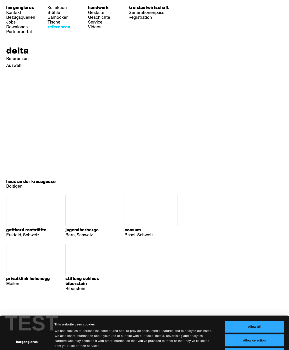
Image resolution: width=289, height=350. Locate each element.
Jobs (11, 22)
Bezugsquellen (20, 17)
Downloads (17, 27)
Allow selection (254, 309)
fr (192, 7)
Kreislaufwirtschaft (149, 7)
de (184, 7)
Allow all (254, 295)
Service (95, 22)
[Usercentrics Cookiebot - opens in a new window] (27, 342)
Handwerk (98, 7)
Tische (54, 22)
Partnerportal (19, 32)
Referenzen (59, 27)
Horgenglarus (20, 7)
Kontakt (13, 12)
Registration (140, 17)
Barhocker (58, 17)
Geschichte (99, 17)
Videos (94, 27)
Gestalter (97, 12)
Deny (254, 322)
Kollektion (57, 7)
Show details (217, 342)
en (200, 7)
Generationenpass (146, 12)
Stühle (54, 12)
